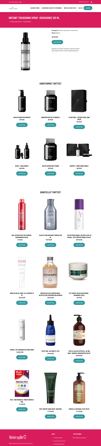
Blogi (80, 8)
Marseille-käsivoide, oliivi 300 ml (79, 409)
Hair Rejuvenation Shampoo (21, 117)
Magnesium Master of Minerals (50, 117)
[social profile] (20, 2)
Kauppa (88, 8)
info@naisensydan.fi (83, 1)
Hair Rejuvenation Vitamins (50, 166)
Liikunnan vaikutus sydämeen (52, 8)
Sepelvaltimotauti (70, 8)
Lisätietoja (57, 42)
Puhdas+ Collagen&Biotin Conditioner (22, 350)
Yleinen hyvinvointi (16, 21)
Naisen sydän (35, 8)
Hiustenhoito (27, 21)
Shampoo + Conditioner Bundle (79, 166)
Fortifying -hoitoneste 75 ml (50, 351)
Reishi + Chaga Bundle (22, 166)
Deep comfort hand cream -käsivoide (50, 409)
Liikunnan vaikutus (60, 441)
